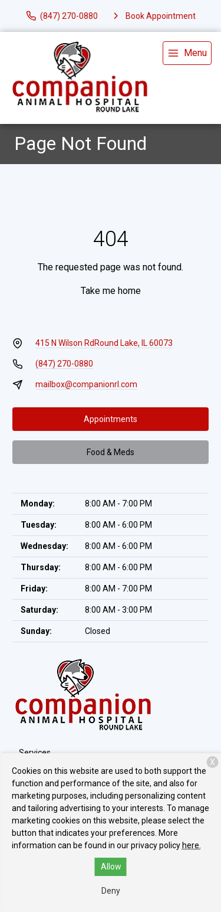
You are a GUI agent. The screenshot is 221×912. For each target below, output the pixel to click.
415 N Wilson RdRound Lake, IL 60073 (104, 343)
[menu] (187, 53)
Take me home (111, 290)
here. (191, 845)
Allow (111, 866)
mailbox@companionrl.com (86, 384)
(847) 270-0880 (64, 363)
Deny (110, 890)
